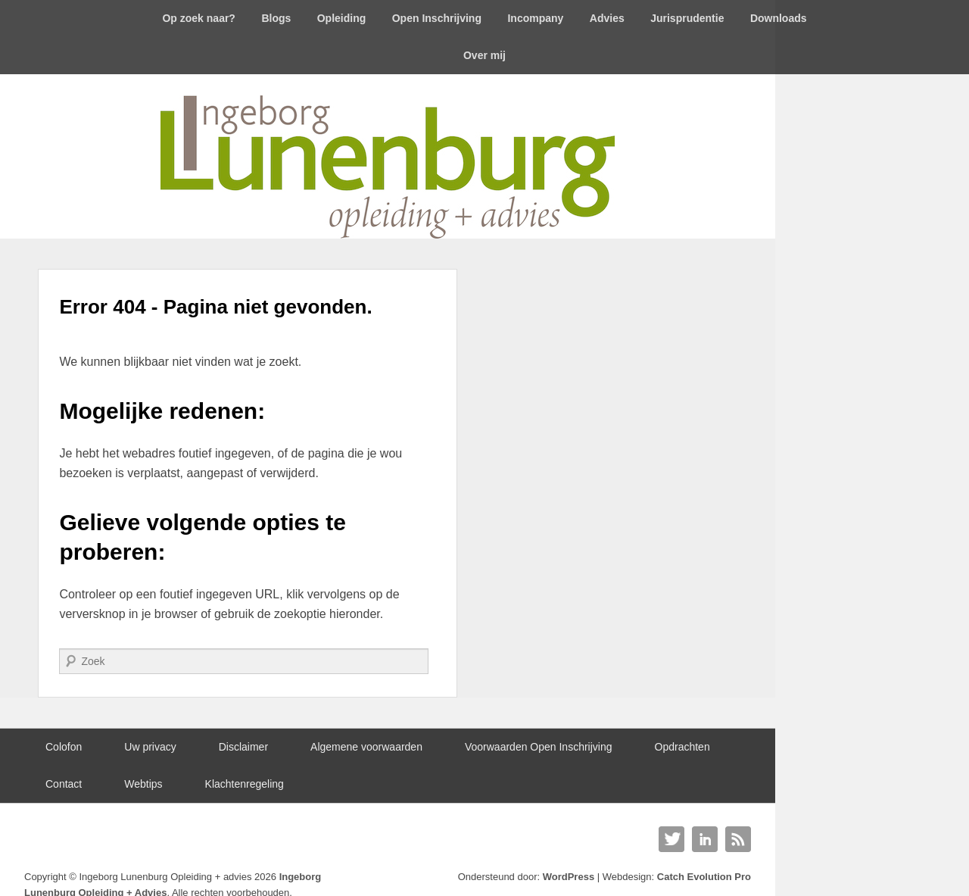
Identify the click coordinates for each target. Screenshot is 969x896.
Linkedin (705, 839)
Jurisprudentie (687, 18)
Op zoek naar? (198, 18)
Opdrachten (682, 747)
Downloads (778, 18)
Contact (63, 784)
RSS (738, 839)
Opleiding (341, 18)
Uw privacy (150, 747)
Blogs (276, 18)
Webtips (143, 784)
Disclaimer (243, 747)
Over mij (484, 55)
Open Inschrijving (436, 18)
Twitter (671, 839)
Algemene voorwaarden (366, 747)
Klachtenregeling (244, 784)
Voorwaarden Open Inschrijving (538, 747)
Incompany (535, 18)
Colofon (63, 747)
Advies (607, 18)
